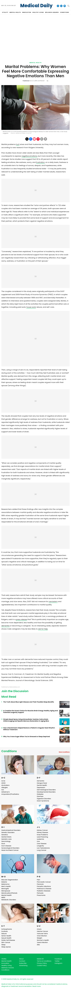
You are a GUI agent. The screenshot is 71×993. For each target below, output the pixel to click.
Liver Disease (41, 844)
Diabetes (40, 794)
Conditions (9, 751)
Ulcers (39, 929)
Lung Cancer (41, 850)
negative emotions (29, 156)
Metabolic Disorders (8, 900)
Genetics (4, 835)
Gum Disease (6, 846)
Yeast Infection (42, 942)
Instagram (58, 963)
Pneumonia (41, 895)
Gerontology (6, 841)
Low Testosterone (43, 848)
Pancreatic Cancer (44, 882)
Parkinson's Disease (44, 889)
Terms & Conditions (44, 961)
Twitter (57, 961)
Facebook (58, 959)
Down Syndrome (43, 801)
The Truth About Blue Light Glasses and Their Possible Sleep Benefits (28, 702)
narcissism (53, 601)
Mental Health (35, 63)
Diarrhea (40, 796)
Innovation (5, 963)
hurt (17, 144)
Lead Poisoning (42, 837)
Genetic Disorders (7, 832)
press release (21, 619)
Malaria (4, 882)
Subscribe (22, 963)
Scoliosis (4, 931)
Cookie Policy (42, 965)
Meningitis (5, 889)
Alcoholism (5, 785)
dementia (5, 626)
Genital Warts (6, 837)
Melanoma (5, 884)
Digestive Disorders (44, 799)
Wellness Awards (52, 12)
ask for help (43, 629)
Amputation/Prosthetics (10, 794)
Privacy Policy (42, 963)
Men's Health (6, 886)
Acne (3, 781)
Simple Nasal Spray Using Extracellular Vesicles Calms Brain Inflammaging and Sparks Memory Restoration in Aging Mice (26, 720)
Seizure (4, 934)
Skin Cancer (5, 942)
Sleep (3, 945)
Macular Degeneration (9, 880)
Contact (22, 961)
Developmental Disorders (46, 792)
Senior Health (6, 936)
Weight (39, 938)
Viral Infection (42, 936)
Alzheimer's (5, 792)
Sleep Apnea (6, 947)
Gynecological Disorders (10, 848)
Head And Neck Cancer (9, 850)
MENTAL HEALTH (15, 12)
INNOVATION (26, 12)
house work (31, 307)
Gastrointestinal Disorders (10, 830)
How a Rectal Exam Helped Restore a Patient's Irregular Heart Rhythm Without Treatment (29, 729)
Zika (38, 945)
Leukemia (40, 839)
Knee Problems (42, 835)
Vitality (3, 959)
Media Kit (40, 959)
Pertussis (40, 893)
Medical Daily (36, 5)
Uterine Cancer (42, 931)
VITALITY (5, 12)
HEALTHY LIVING (38, 12)
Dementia (40, 781)
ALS (2, 790)
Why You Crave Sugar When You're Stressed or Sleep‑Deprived (26, 736)
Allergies (4, 787)
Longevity (40, 846)
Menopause (5, 891)
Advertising (23, 965)
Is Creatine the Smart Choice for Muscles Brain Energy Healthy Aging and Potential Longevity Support (30, 711)
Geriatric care (6, 839)
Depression (41, 787)
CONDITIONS (64, 12)
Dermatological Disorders (46, 790)
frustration (40, 162)
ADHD (3, 783)
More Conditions (64, 752)
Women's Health (43, 940)
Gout (3, 844)
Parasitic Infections (44, 886)
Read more (36, 986)
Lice (38, 841)
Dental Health (42, 785)
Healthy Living (6, 965)
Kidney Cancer (42, 830)
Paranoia (40, 884)
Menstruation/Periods (9, 893)
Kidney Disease (42, 832)
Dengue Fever (42, 783)
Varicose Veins (42, 934)
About (21, 959)
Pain (38, 880)
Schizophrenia (6, 929)
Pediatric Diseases (43, 891)
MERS (3, 897)
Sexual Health (6, 938)
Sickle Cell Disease (8, 940)
